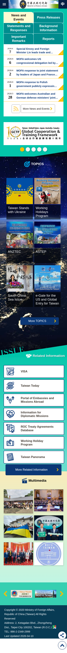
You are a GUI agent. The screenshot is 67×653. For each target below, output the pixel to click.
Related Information (49, 369)
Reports (48, 39)
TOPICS (37, 164)
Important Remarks (18, 39)
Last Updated (12, 649)
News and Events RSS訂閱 (16, 108)
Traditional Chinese (62, 4)
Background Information (48, 28)
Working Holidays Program (33, 149)
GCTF (22, 149)
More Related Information (31, 482)
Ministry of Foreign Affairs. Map (54, 640)
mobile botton (4, 4)
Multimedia (37, 494)
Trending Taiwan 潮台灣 (45, 149)
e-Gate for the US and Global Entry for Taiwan (39, 149)
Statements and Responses (18, 28)
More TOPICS (37, 334)
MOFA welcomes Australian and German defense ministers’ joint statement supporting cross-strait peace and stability (37, 96)
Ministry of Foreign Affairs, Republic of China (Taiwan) (33, 4)
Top (62, 645)
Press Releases (48, 17)
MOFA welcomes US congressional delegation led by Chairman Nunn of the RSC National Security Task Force (36, 61)
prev (5, 607)
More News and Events (36, 108)
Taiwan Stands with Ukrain (28, 149)
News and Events (18, 17)
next (61, 607)
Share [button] (62, 635)
